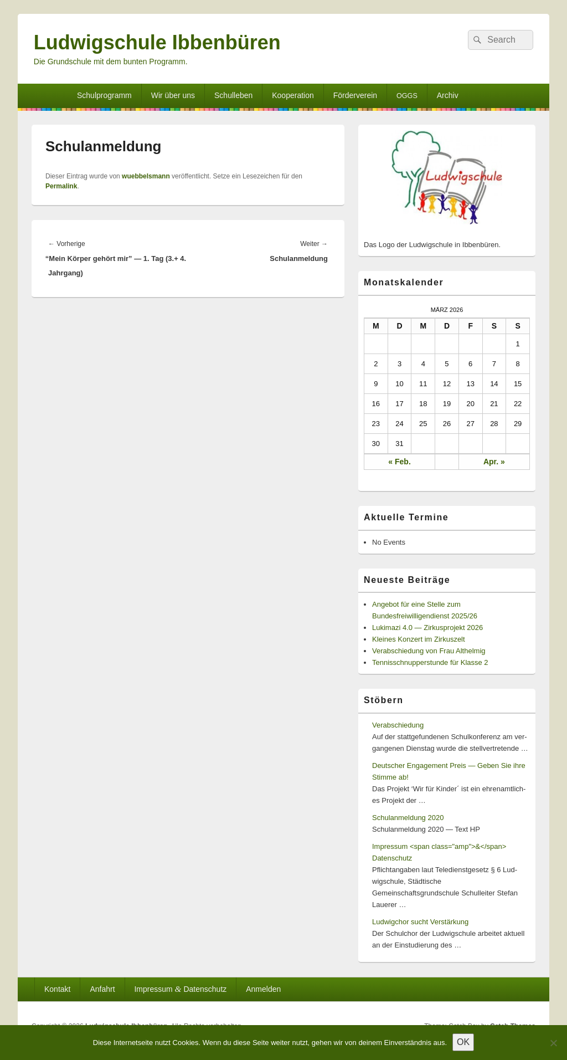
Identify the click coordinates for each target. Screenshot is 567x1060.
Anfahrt (102, 989)
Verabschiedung (398, 725)
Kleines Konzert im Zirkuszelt (418, 639)
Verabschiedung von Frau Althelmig (429, 651)
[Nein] (553, 1042)
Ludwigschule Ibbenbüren (157, 42)
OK (463, 1042)
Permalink (61, 186)
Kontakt (57, 989)
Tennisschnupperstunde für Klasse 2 (430, 662)
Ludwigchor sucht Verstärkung (420, 922)
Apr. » (494, 461)
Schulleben (233, 95)
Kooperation (293, 95)
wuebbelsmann (146, 176)
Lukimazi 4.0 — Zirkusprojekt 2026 (427, 627)
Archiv (447, 95)
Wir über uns (173, 95)
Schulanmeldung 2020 (408, 817)
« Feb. (399, 461)
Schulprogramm (104, 95)
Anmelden (263, 989)
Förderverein (355, 95)
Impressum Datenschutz (180, 989)
